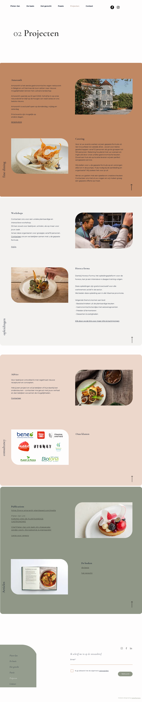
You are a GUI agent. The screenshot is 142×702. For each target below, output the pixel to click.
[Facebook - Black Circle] (112, 7)
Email (72, 659)
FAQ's (13, 247)
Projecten (13, 678)
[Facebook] (126, 648)
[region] (40, 447)
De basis (13, 661)
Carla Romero (136, 698)
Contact (13, 683)
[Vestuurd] (125, 674)
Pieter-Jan (14, 655)
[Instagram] (121, 648)
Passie (12, 672)
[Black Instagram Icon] (118, 7)
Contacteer (16, 236)
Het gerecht (14, 666)
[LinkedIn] (131, 648)
